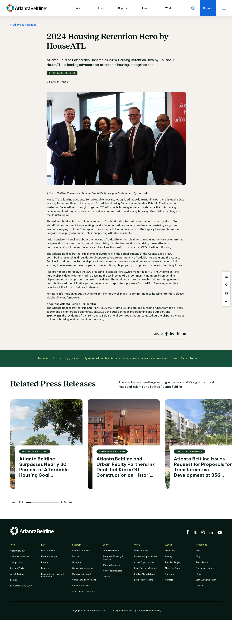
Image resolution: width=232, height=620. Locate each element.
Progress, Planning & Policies (113, 557)
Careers (169, 580)
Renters (45, 568)
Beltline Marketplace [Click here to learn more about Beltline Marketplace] (144, 574)
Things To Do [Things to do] (16, 562)
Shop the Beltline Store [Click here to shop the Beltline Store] (83, 591)
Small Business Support (145, 568)
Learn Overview (111, 550)
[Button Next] (70, 502)
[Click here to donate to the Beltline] (208, 8)
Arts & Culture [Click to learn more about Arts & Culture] (17, 574)
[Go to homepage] (26, 8)
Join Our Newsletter (206, 580)
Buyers (44, 562)
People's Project (173, 562)
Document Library (205, 568)
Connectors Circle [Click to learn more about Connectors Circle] (81, 585)
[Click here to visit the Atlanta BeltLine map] (226, 285)
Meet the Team (172, 568)
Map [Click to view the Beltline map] (198, 550)
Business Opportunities (145, 556)
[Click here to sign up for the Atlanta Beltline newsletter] (226, 293)
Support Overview (81, 550)
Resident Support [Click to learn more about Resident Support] (49, 556)
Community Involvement (84, 580)
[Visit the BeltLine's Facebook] (187, 532)
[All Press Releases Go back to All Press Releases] (22, 24)
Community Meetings (82, 568)
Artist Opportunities (144, 562)
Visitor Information (19, 556)
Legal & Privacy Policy (150, 610)
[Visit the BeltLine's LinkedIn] (211, 533)
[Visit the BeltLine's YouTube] (220, 533)
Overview (169, 550)
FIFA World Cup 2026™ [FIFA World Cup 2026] (21, 586)
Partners (169, 574)
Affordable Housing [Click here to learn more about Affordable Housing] (112, 571)
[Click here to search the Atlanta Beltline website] (226, 301)
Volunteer (77, 562)
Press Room (202, 562)
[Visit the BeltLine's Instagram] (203, 533)
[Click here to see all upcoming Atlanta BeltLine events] (226, 277)
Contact (200, 585)
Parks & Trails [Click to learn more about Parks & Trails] (17, 568)
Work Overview (141, 550)
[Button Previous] (13, 502)
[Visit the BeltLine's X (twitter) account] (195, 533)
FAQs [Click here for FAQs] (198, 574)
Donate (76, 556)
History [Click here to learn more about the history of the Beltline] (168, 556)
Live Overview (48, 550)
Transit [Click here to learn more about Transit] (106, 576)
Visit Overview (17, 551)
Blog (198, 556)
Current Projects (111, 565)
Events (13, 580)
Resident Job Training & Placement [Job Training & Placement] (52, 575)
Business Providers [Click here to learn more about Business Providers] (143, 580)
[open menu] (224, 8)
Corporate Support (81, 574)
